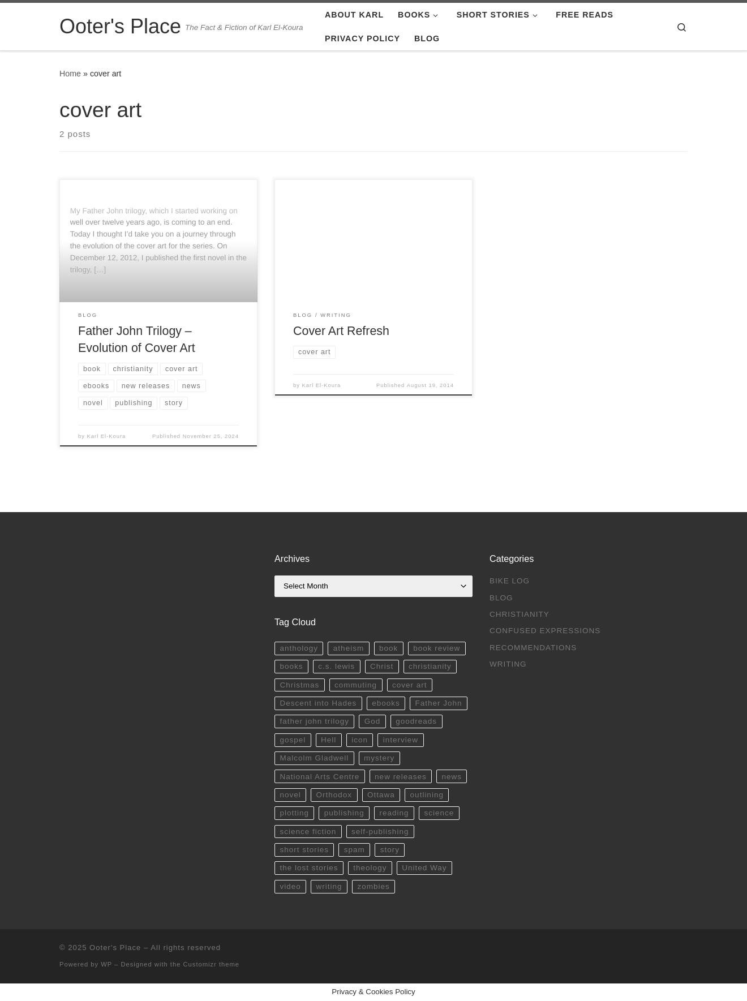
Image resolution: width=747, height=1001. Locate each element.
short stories (304, 849)
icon (359, 740)
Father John (438, 703)
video (290, 886)
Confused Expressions (545, 630)
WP (106, 964)
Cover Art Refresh (341, 331)
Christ (381, 666)
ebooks (386, 703)
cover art (409, 685)
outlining (427, 795)
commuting (355, 685)
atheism (348, 648)
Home (70, 73)
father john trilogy (314, 721)
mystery (379, 758)
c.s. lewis (336, 666)
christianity (430, 666)
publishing (344, 813)
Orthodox (334, 795)
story (390, 849)
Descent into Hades (318, 703)
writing (329, 886)
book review (436, 648)
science (439, 813)
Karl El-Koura (106, 436)
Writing (508, 664)
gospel (293, 740)
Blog (501, 598)
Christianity (519, 614)
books (291, 666)
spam (354, 849)
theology (370, 867)
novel (290, 795)
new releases (401, 776)
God (372, 721)
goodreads (416, 721)
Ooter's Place (115, 947)
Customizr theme (211, 964)
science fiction (308, 831)
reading (394, 813)
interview (400, 740)
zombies (373, 886)
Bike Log (510, 581)
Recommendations (533, 647)
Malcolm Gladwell (314, 758)
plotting (294, 813)
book (388, 648)
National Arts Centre (319, 776)
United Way (424, 867)
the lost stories (309, 867)
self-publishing (380, 831)
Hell (328, 740)
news (452, 776)
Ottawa (381, 795)
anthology (299, 648)
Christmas (299, 685)
